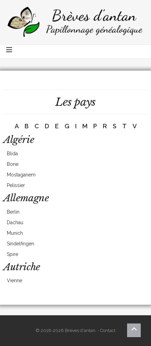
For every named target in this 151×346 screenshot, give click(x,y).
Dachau (15, 222)
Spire (12, 254)
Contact (107, 330)
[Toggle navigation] (9, 51)
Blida (12, 153)
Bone (12, 164)
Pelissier (16, 185)
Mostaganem (21, 174)
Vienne (14, 280)
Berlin (13, 212)
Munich (15, 233)
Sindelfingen (20, 243)
